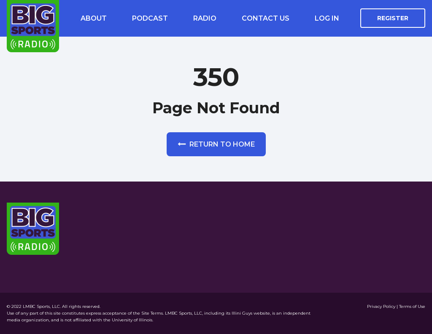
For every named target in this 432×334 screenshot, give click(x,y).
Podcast (150, 18)
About (94, 18)
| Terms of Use (411, 306)
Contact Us (265, 18)
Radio (204, 18)
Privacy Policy (382, 306)
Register (392, 18)
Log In (327, 18)
